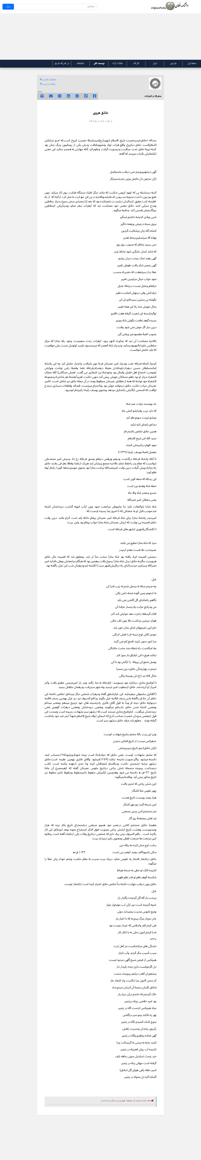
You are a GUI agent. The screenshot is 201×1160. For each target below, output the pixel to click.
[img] (42, 96)
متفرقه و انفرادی (48, 80)
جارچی (173, 63)
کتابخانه (80, 63)
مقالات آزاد (117, 63)
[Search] (56, 7)
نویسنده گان (99, 63)
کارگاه (136, 63)
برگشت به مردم (47, 84)
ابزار (155, 63)
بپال (8, 6)
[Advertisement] (100, 36)
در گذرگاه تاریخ (62, 63)
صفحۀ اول (192, 63)
